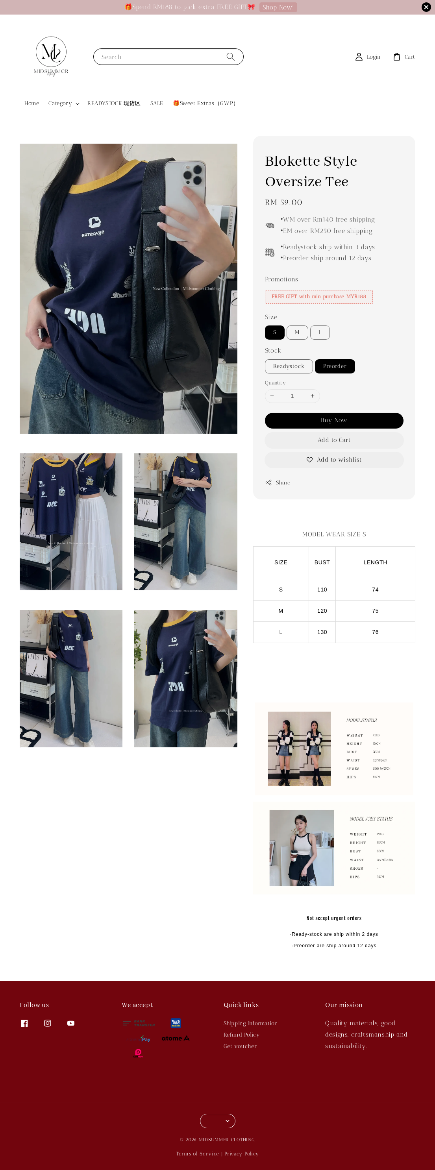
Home (31, 103)
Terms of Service (197, 1154)
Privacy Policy (241, 1154)
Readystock (289, 366)
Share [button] (278, 482)
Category (60, 103)
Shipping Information (251, 1023)
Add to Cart (334, 440)
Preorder (335, 366)
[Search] (230, 56)
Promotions (281, 279)
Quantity (275, 383)
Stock (273, 350)
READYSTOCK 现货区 (114, 103)
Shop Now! (278, 7)
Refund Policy (242, 1034)
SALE (156, 103)
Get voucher (240, 1046)
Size (271, 317)
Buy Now (334, 420)
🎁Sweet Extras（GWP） (206, 103)
